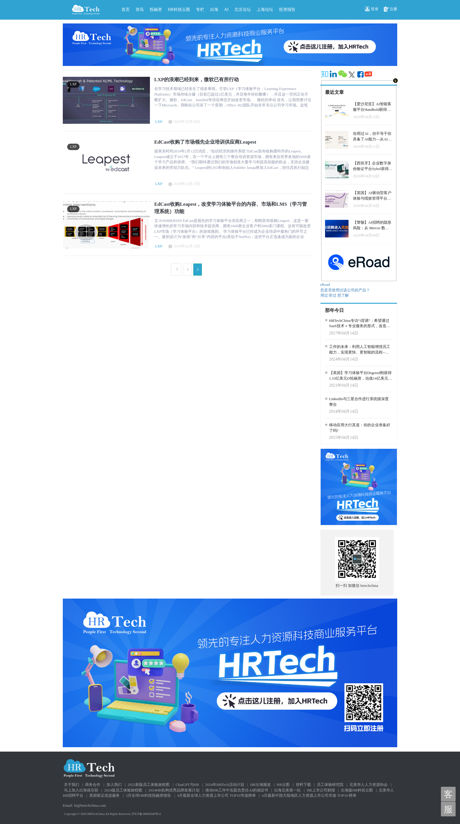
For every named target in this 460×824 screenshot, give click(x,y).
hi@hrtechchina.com (90, 805)
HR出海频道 (260, 784)
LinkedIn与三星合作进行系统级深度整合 (359, 402)
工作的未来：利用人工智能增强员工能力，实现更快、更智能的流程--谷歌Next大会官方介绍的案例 (359, 349)
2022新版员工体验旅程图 (149, 784)
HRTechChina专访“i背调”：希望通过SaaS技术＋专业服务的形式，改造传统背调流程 (359, 323)
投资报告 (287, 9)
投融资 (156, 9)
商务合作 (92, 784)
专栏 (200, 9)
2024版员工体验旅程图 (123, 790)
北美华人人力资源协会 (368, 784)
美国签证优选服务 (104, 795)
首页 (125, 9)
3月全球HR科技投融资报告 (148, 795)
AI (226, 9)
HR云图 (283, 784)
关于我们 (71, 784)
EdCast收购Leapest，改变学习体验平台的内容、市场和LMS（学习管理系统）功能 (230, 207)
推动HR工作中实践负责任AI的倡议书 (236, 790)
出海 (214, 9)
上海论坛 (265, 9)
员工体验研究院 (330, 784)
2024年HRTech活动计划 (224, 784)
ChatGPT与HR (187, 784)
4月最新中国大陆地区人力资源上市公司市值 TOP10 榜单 (309, 795)
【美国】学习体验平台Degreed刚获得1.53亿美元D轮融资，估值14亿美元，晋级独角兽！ (360, 376)
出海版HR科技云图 (357, 790)
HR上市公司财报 (321, 790)
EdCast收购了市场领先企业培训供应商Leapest (205, 142)
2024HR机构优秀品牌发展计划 (173, 790)
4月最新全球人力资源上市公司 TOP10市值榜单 (216, 795)
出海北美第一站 (287, 790)
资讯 (140, 9)
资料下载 (303, 784)
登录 (371, 9)
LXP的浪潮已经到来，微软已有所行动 (196, 79)
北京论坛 (242, 9)
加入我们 (114, 784)
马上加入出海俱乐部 (81, 790)
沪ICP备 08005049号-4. (146, 813)
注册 (390, 9)
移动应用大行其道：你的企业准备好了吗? (359, 428)
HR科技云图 (179, 9)
